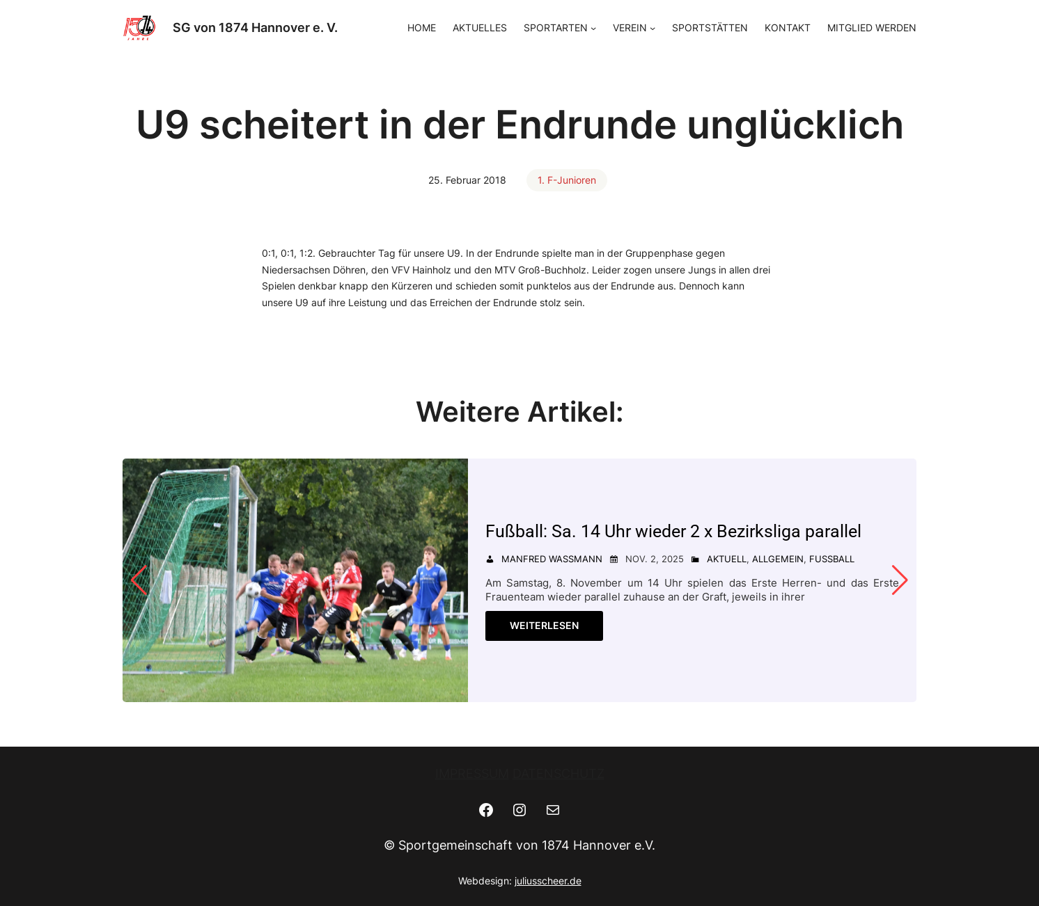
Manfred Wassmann (551, 558)
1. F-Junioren (567, 180)
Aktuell (727, 558)
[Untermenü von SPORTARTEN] (593, 28)
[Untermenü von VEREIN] (652, 28)
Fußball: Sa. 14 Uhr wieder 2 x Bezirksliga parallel (673, 531)
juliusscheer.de (548, 881)
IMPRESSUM (472, 773)
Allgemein (778, 558)
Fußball (831, 558)
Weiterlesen (544, 625)
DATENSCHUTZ (558, 773)
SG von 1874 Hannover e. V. (255, 27)
